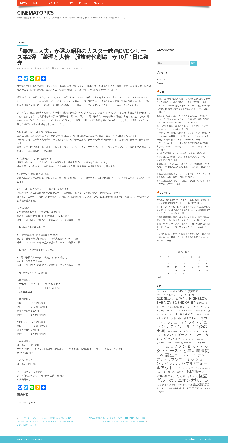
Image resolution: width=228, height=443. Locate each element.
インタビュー (55, 3)
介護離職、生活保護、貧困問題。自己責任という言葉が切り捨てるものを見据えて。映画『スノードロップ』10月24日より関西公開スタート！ (183, 136)
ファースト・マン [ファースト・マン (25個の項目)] (185, 355)
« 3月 (159, 277)
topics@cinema (25, 68)
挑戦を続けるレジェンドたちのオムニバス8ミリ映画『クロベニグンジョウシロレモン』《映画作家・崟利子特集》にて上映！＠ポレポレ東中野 (183, 119)
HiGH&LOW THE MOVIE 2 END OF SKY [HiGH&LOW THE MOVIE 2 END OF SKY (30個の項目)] (182, 300)
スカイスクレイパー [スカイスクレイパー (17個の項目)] (173, 331)
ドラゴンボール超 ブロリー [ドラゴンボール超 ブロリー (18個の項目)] (179, 342)
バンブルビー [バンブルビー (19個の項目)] (197, 342)
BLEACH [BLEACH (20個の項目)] (192, 294)
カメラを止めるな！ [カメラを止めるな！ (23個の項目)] (184, 314)
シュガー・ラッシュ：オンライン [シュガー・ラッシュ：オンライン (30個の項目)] (182, 319)
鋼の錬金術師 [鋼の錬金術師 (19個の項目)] (185, 388)
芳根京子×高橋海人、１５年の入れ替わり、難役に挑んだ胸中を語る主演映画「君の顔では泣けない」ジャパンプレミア (183, 156)
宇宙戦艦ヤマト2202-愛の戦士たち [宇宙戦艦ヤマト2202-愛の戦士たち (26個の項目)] (182, 374)
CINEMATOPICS (35, 12)
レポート (37, 3)
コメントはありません (73, 68)
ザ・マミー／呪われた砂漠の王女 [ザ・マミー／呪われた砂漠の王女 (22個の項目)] (177, 318)
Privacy (83, 3)
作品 (70, 3)
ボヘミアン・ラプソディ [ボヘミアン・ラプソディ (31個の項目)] (182, 356)
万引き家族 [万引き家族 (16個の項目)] (204, 368)
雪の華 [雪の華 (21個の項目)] (195, 388)
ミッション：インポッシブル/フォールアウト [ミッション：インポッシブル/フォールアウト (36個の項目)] (182, 363)
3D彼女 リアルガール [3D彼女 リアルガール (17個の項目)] (165, 291)
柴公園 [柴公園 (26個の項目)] (197, 384)
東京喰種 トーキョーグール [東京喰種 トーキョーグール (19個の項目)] (179, 384)
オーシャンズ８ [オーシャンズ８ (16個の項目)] (166, 314)
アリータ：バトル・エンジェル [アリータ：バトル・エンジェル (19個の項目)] (171, 310)
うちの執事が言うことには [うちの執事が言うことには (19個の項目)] (180, 307)
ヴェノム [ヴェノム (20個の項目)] (195, 368)
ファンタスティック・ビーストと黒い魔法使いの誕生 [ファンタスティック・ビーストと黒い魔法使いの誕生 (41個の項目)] (183, 350)
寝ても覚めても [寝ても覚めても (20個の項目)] (190, 376)
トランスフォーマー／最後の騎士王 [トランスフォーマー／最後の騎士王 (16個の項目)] (194, 339)
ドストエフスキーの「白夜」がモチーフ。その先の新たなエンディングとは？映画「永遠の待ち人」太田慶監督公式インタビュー (183, 210)
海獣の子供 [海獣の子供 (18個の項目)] (173, 388)
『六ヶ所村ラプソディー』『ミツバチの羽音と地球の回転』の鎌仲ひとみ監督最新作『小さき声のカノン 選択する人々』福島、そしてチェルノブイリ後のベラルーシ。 (46, 421)
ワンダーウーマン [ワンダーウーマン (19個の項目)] (182, 368)
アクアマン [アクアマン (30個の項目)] (202, 306)
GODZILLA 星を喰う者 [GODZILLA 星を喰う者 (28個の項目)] (173, 298)
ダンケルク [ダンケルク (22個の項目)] (174, 339)
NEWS (23, 3)
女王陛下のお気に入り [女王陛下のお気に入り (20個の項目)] (175, 371)
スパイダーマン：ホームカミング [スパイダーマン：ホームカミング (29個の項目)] (183, 336)
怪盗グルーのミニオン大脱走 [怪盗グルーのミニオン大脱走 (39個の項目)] (182, 378)
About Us (99, 3)
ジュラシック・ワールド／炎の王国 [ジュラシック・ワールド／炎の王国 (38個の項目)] (182, 326)
